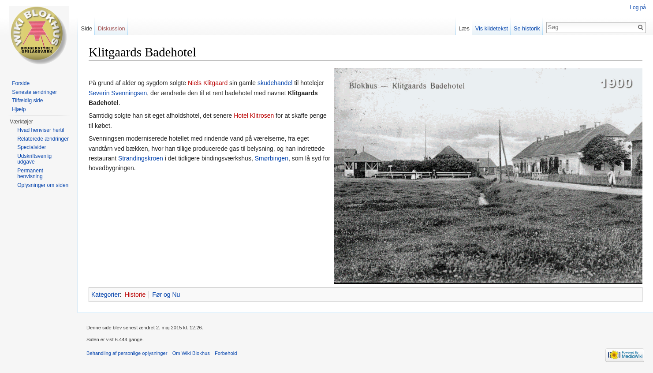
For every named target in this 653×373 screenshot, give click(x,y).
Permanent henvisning (30, 174)
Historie (135, 294)
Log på (638, 7)
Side (86, 28)
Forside (21, 83)
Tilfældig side (27, 100)
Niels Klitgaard (208, 82)
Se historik (527, 28)
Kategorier (105, 294)
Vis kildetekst (491, 28)
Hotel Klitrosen (254, 115)
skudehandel (274, 82)
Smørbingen (271, 158)
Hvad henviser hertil (40, 130)
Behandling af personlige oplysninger (126, 353)
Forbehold (226, 353)
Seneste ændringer (34, 92)
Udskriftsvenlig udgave (34, 159)
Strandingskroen (140, 158)
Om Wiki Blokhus (191, 353)
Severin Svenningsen (118, 93)
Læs (464, 28)
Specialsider (31, 147)
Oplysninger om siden (42, 185)
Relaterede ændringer (43, 139)
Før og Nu (166, 294)
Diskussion (111, 28)
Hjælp (19, 109)
